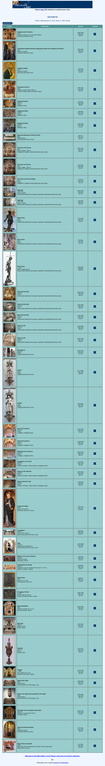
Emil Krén (56, 762)
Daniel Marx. (65, 762)
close (42, 9)
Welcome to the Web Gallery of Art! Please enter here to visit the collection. (52, 756)
